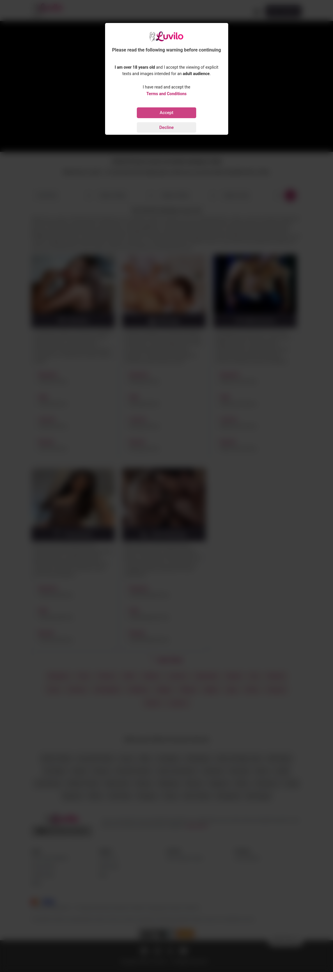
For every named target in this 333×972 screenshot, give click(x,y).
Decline (166, 127)
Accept (166, 112)
